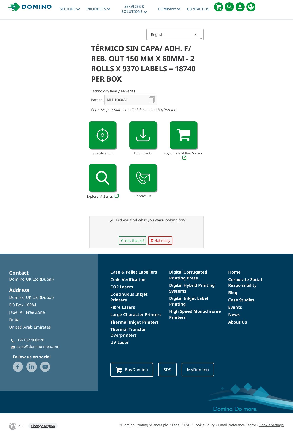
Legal (176, 425)
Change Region (43, 425)
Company (169, 8)
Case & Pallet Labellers (133, 272)
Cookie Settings (271, 425)
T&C (187, 425)
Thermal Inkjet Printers (134, 322)
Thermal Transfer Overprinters (128, 332)
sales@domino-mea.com (37, 346)
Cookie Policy (204, 425)
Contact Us (198, 8)
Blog (232, 292)
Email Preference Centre (237, 425)
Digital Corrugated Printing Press (188, 274)
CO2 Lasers (121, 287)
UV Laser (119, 342)
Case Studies (241, 300)
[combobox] (175, 34)
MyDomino (198, 369)
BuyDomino (132, 370)
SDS (167, 369)
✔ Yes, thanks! (132, 240)
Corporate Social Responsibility (245, 282)
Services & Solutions (134, 9)
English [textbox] (174, 34)
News (234, 314)
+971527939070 (30, 340)
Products (98, 8)
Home (234, 272)
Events (235, 307)
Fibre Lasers (122, 307)
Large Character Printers (135, 314)
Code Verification (128, 279)
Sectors (70, 8)
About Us (237, 322)
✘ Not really (160, 240)
